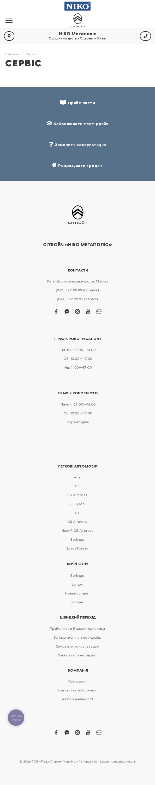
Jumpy (77, 584)
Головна (12, 54)
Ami (77, 477)
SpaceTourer (77, 548)
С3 (77, 486)
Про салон (77, 681)
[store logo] (77, 20)
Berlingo (77, 539)
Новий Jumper (77, 593)
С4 (77, 513)
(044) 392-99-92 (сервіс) (77, 299)
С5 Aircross (77, 522)
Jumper (77, 602)
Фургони (77, 564)
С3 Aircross (77, 495)
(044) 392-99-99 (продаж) (77, 290)
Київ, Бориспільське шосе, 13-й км (77, 281)
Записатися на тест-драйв (77, 637)
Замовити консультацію (77, 646)
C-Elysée (77, 504)
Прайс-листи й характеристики (77, 628)
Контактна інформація (77, 690)
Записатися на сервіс (77, 655)
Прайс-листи (77, 102)
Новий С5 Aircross (77, 530)
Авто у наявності (77, 699)
